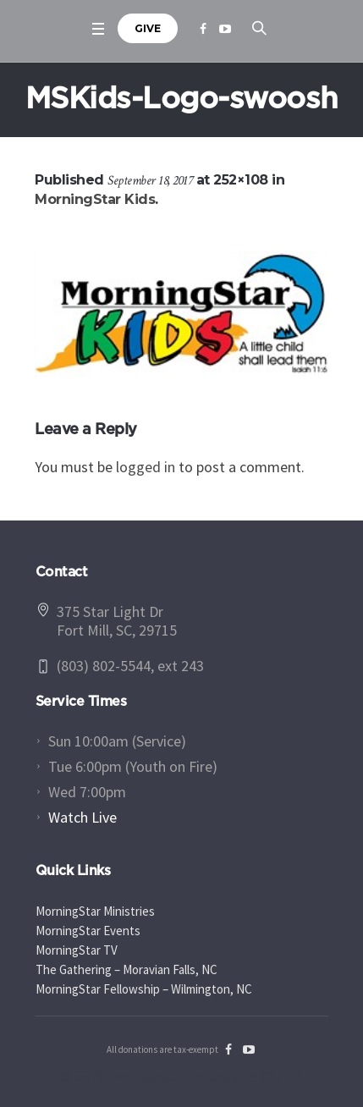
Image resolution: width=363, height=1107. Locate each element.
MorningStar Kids (95, 199)
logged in (145, 466)
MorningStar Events (88, 930)
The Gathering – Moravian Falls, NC (126, 969)
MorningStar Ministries (95, 911)
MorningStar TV (77, 950)
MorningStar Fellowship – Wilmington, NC (144, 989)
